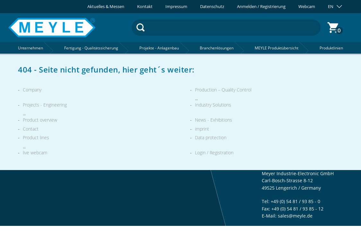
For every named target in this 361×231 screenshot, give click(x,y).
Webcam (306, 6)
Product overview (40, 120)
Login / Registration (214, 153)
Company (32, 90)
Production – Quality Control (223, 90)
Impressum (176, 6)
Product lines (36, 137)
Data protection (210, 137)
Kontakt (145, 6)
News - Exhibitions (213, 120)
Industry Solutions (213, 105)
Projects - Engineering (45, 105)
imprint (202, 129)
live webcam (35, 153)
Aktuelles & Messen (105, 6)
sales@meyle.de (295, 216)
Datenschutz (212, 6)
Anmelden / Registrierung (261, 6)
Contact (31, 129)
